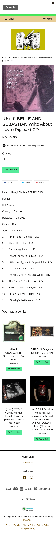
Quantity (6, 153)
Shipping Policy (28, 529)
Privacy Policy (28, 525)
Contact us (28, 463)
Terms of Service (13, 525)
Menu (9, 18)
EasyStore (28, 520)
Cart (47, 18)
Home (4, 58)
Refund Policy (43, 525)
